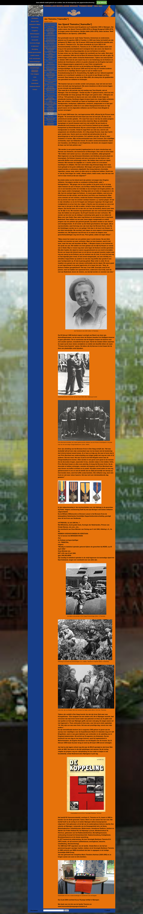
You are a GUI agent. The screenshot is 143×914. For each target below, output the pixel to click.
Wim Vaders (50, 116)
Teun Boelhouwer (50, 37)
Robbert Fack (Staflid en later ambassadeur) (50, 47)
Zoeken (66, 910)
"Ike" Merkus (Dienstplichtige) (50, 87)
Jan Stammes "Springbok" (50, 111)
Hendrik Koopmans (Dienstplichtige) (50, 69)
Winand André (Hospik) (50, 24)
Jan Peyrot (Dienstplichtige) (50, 98)
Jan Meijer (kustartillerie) (51, 84)
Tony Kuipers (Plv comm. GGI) (51, 71)
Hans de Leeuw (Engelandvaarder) (50, 74)
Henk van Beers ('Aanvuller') (50, 32)
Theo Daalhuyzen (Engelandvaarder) (50, 39)
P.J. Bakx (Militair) (50, 26)
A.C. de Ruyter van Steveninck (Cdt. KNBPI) (50, 103)
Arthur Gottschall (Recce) (50, 58)
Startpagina (34, 18)
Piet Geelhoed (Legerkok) (50, 50)
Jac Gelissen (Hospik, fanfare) (50, 53)
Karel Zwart (50, 121)
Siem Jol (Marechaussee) (51, 63)
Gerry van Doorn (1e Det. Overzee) (50, 42)
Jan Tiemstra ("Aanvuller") (50, 113)
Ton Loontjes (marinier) (50, 79)
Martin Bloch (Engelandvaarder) (50, 34)
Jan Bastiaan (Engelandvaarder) (50, 29)
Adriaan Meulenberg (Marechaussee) (50, 90)
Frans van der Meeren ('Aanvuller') (50, 82)
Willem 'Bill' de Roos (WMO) (50, 100)
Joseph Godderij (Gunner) (50, 55)
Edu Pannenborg (50, 95)
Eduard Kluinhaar (50, 66)
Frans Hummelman (50, 60)
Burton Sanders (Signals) (50, 105)
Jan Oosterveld (50, 92)
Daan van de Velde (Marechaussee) (50, 119)
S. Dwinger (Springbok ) (50, 45)
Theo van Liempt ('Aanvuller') (50, 76)
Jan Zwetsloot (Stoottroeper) (50, 124)
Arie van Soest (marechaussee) (51, 108)
